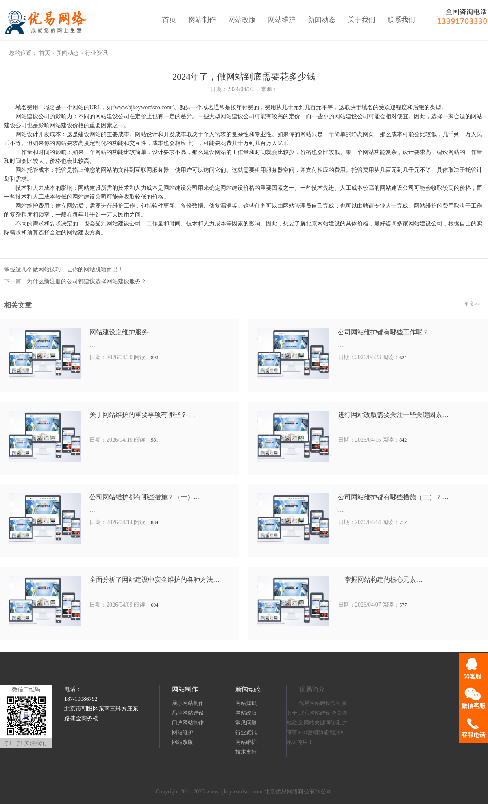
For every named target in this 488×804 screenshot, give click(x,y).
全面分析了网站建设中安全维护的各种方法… (154, 579)
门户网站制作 (188, 722)
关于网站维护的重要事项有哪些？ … (142, 414)
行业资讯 (96, 53)
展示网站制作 (188, 703)
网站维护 (282, 20)
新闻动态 (322, 20)
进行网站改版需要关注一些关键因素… (393, 414)
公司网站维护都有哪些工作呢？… (387, 332)
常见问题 (246, 722)
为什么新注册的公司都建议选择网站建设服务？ (86, 281)
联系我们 (401, 20)
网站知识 (246, 703)
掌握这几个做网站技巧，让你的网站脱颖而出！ (64, 270)
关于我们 (361, 20)
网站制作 (202, 20)
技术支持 (246, 752)
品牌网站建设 (188, 713)
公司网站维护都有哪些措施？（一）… (144, 497)
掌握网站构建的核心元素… (380, 579)
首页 (169, 20)
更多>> (472, 304)
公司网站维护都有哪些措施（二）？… (393, 497)
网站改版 (242, 20)
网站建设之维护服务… (122, 332)
